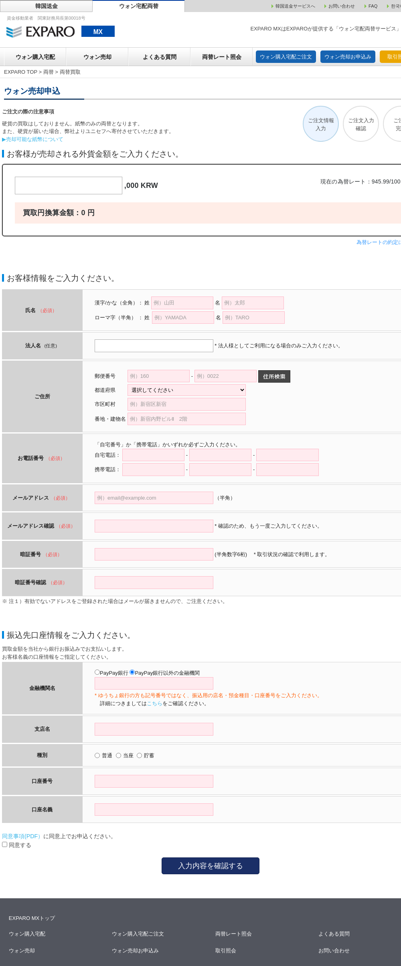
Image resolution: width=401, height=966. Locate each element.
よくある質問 (159, 57)
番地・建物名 (110, 419)
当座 (128, 755)
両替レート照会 (221, 57)
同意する (16, 845)
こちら (154, 703)
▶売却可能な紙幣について (32, 139)
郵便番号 (105, 376)
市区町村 (110, 404)
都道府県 (110, 390)
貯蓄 (149, 755)
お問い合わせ (334, 951)
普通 (107, 755)
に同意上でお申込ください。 (59, 836)
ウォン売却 (97, 57)
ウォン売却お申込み (347, 57)
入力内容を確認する (210, 866)
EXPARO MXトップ (32, 918)
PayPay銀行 (114, 673)
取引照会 (226, 951)
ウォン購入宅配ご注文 (286, 57)
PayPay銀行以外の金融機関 (167, 673)
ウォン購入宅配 (35, 57)
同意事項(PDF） (22, 836)
